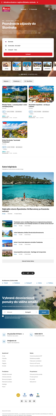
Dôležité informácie (7, 374)
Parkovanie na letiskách (35, 361)
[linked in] (26, 401)
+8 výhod (31, 113)
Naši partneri (33, 381)
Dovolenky (24, 9)
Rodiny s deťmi (27, 68)
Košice (39, 283)
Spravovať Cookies (6, 411)
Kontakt (4, 366)
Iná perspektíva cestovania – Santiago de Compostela (30, 252)
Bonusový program (7, 379)
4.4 (4, 147)
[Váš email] (13, 312)
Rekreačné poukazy (7, 381)
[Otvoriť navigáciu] (53, 9)
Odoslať (44, 312)
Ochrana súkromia (6, 377)
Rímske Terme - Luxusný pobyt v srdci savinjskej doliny (14, 105)
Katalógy (4, 384)
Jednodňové (47, 68)
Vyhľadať (28, 54)
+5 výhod (5, 113)
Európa (6, 68)
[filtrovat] (32, 273)
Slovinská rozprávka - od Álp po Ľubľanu (39, 105)
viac (39, 33)
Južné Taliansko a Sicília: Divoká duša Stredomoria (29, 232)
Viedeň (5, 283)
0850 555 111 (39, 334)
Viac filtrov (28, 81)
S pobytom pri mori (16, 68)
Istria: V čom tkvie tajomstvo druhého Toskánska (28, 242)
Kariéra (4, 361)
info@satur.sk (11, 341)
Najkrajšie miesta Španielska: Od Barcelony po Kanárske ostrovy (25, 210)
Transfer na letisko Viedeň (36, 366)
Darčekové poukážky (35, 358)
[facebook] (21, 401)
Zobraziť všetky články (28, 261)
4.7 (31, 111)
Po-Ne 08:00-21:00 (28, 74)
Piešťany (50, 283)
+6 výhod (5, 149)
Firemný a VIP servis (35, 363)
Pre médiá (32, 379)
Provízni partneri (34, 377)
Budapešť (28, 283)
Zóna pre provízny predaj (36, 374)
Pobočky (4, 358)
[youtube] (34, 401)
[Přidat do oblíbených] (25, 87)
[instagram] (30, 401)
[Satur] (6, 9)
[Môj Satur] (49, 9)
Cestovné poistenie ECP (36, 356)
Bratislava (16, 283)
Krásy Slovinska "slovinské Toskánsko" (11, 141)
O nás (3, 356)
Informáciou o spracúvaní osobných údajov (12, 318)
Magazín (4, 363)
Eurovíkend (37, 68)
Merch (3, 386)
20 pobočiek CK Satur (15, 334)
